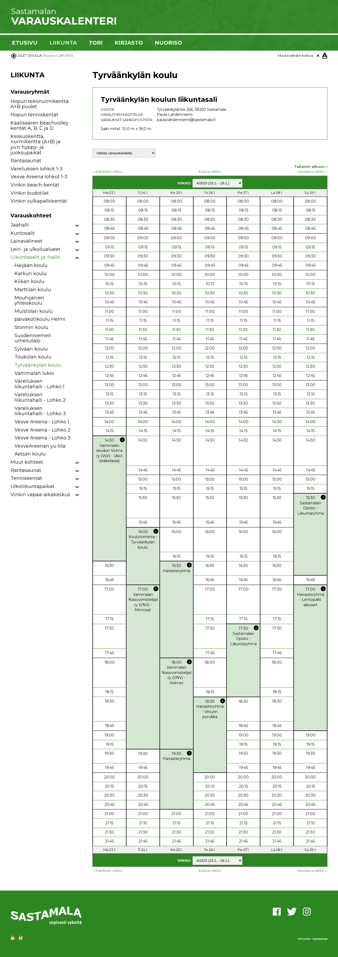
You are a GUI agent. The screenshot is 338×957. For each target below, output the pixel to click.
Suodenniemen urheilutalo (33, 338)
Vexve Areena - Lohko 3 (43, 438)
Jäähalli (20, 225)
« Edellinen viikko (107, 171)
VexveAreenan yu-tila (40, 446)
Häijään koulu (31, 265)
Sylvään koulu (31, 349)
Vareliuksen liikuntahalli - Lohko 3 (40, 411)
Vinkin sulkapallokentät (39, 201)
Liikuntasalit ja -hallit (35, 257)
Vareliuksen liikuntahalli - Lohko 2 (40, 397)
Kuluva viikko (210, 171)
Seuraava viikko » (312, 171)
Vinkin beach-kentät (35, 185)
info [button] (122, 440)
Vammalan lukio (34, 373)
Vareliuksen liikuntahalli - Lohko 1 (39, 384)
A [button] (318, 55)
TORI (96, 43)
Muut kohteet (27, 462)
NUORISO (168, 43)
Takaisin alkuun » (310, 166)
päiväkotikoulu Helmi (40, 319)
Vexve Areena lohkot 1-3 (39, 177)
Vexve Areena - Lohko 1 (42, 422)
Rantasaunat (26, 161)
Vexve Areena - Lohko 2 (43, 430)
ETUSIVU (24, 43)
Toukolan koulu (33, 357)
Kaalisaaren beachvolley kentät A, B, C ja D (39, 125)
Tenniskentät (26, 478)
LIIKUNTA (63, 43)
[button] (77, 226)
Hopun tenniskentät (34, 115)
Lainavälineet (27, 241)
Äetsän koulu (30, 454)
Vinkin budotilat (30, 193)
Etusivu (49, 55)
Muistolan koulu (34, 311)
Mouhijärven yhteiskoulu (29, 300)
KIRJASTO (129, 43)
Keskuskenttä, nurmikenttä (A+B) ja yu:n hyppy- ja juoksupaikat (35, 144)
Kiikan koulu (29, 281)
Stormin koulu (31, 327)
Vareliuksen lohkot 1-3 (37, 169)
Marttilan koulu (33, 290)
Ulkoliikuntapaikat (32, 486)
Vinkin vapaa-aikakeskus (40, 494)
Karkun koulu (31, 273)
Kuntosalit (23, 233)
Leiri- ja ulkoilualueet (35, 249)
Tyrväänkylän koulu (38, 365)
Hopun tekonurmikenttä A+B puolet (40, 104)
